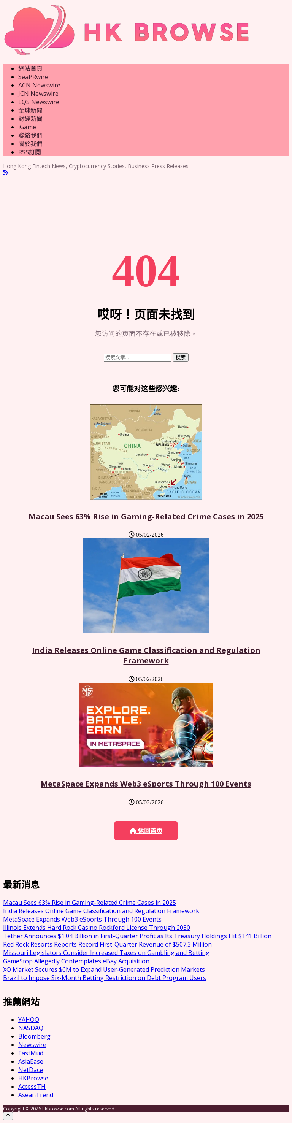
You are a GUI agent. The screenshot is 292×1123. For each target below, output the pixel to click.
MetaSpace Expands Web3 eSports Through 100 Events (146, 784)
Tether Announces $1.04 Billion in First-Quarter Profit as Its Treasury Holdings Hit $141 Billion (137, 936)
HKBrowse (33, 1078)
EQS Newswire (38, 102)
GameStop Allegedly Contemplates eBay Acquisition (76, 961)
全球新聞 (30, 110)
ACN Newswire (39, 85)
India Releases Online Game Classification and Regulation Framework (146, 655)
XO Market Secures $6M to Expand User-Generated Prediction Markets (104, 969)
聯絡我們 (30, 135)
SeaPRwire (33, 77)
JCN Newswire (38, 93)
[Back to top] (8, 1116)
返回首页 (146, 831)
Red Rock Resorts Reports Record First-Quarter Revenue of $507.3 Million (107, 944)
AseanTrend (35, 1095)
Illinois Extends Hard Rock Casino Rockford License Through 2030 (96, 927)
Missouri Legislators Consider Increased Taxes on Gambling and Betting (106, 953)
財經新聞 (30, 118)
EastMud (30, 1053)
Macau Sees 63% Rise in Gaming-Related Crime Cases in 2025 (146, 516)
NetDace (30, 1070)
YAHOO (28, 1019)
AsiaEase (30, 1061)
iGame (27, 127)
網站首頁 (30, 68)
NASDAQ (30, 1028)
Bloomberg (34, 1036)
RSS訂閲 (29, 152)
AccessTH (32, 1086)
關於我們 (30, 144)
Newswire (32, 1045)
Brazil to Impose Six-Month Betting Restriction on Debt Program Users (104, 978)
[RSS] (5, 173)
